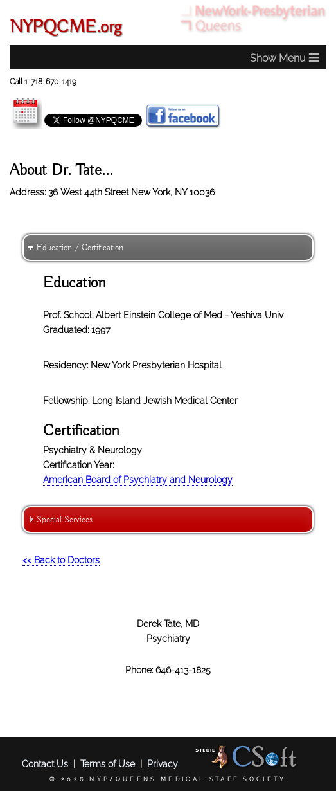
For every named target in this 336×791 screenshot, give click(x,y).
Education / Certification (80, 247)
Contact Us (45, 763)
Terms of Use (107, 763)
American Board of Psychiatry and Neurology (138, 479)
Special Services (65, 519)
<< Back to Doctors (61, 559)
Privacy (162, 763)
